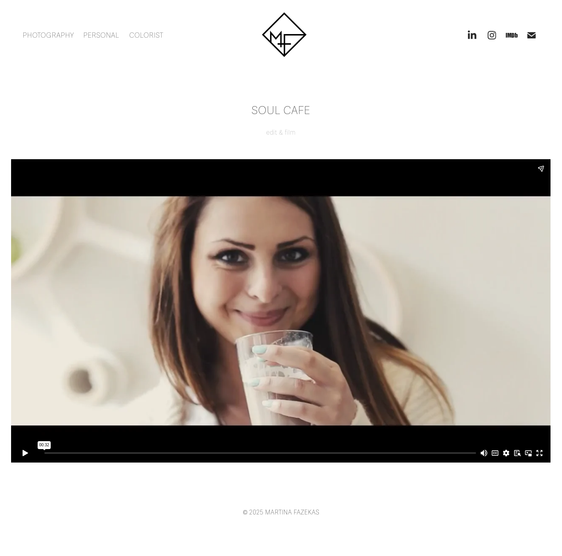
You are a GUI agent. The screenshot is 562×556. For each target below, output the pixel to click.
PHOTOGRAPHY (48, 35)
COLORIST (146, 35)
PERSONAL (101, 35)
